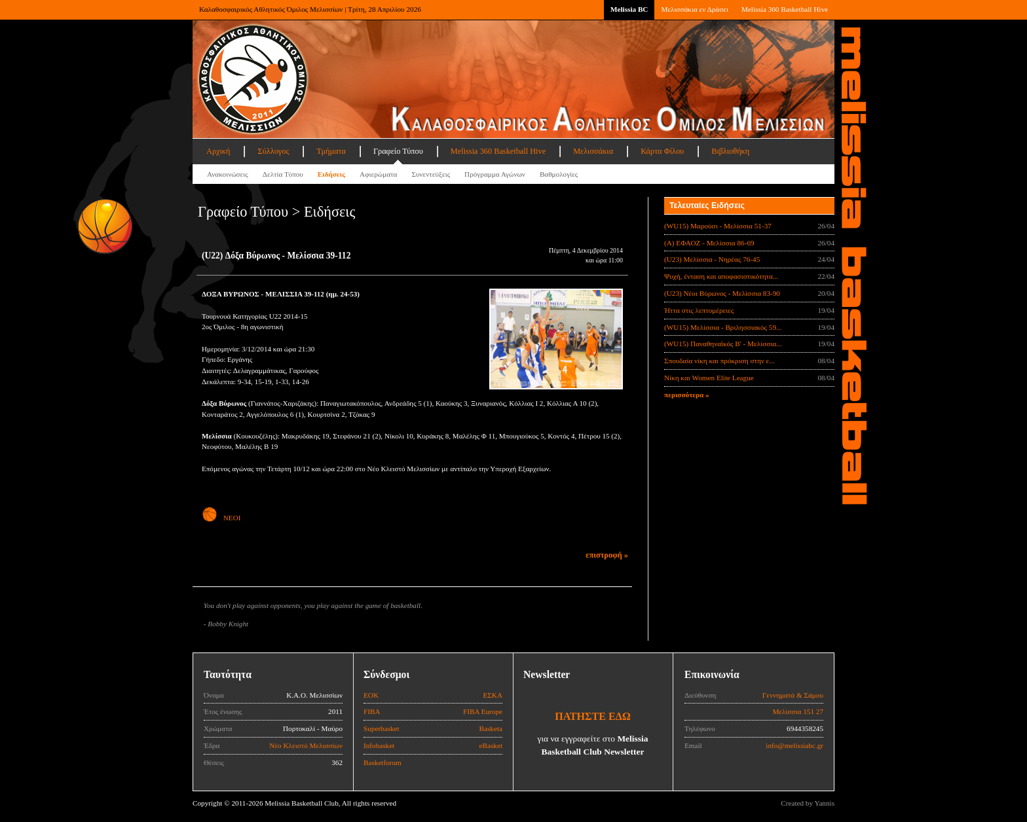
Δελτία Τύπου (283, 174)
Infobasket (379, 745)
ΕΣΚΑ (492, 695)
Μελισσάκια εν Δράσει (694, 9)
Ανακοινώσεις (227, 174)
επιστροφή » (607, 555)
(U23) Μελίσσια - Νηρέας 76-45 (712, 259)
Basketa (490, 728)
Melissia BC (629, 9)
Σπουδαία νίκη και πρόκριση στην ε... (719, 361)
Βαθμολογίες (559, 174)
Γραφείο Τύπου (398, 151)
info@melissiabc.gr (794, 745)
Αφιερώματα (378, 174)
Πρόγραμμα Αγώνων (494, 174)
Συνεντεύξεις (430, 174)
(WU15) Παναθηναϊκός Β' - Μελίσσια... (723, 344)
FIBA (372, 711)
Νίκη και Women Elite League (709, 378)
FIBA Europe (482, 711)
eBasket (490, 745)
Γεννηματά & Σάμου (792, 695)
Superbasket (382, 728)
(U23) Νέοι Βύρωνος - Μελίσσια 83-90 (722, 293)
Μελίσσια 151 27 (797, 711)
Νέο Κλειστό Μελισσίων (306, 745)
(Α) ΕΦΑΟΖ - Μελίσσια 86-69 (709, 243)
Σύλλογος (273, 151)
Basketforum (382, 762)
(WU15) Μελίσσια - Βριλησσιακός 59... (722, 327)
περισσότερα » (686, 395)
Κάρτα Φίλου (662, 151)
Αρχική (218, 151)
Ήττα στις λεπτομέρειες (699, 310)
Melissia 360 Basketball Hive (784, 9)
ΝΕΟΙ (221, 518)
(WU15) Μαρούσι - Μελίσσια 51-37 (718, 226)
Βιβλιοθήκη (730, 151)
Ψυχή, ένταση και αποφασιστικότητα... (721, 276)
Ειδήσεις (331, 174)
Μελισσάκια (593, 151)
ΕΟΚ (371, 695)
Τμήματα (331, 151)
